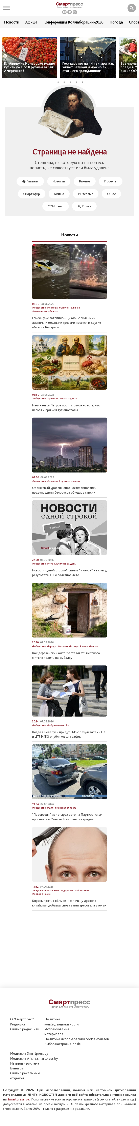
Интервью (86, 201)
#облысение (81, 898)
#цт (68, 732)
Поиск (85, 214)
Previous (5, 63)
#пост (63, 406)
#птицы (73, 654)
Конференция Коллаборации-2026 (73, 22)
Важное (85, 188)
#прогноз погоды (69, 488)
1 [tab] (59, 88)
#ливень (75, 315)
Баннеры (17, 1068)
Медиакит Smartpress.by (29, 1053)
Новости (11, 22)
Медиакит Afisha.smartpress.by (34, 1058)
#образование (56, 732)
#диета (72, 406)
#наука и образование (45, 898)
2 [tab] (66, 88)
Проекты (111, 188)
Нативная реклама (24, 1063)
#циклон (64, 315)
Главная (29, 188)
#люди (83, 654)
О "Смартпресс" (22, 1019)
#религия (52, 406)
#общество (39, 315)
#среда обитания (57, 654)
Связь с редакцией (24, 1029)
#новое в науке (41, 901)
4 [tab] (78, 88)
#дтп (50, 815)
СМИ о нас (55, 214)
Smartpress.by (18, 1099)
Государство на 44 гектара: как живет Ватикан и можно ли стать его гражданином (88, 74)
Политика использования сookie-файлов (76, 1039)
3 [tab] (72, 88)
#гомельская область (45, 318)
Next (134, 63)
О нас (112, 201)
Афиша (31, 22)
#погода (52, 315)
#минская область (65, 815)
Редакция (17, 1024)
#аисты (93, 654)
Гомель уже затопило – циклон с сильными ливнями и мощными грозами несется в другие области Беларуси (66, 330)
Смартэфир (30, 201)
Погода (116, 22)
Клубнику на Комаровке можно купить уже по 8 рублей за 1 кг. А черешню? (29, 74)
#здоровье (66, 898)
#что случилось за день (61, 571)
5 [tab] (84, 88)
